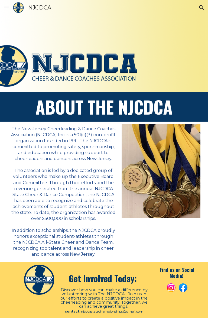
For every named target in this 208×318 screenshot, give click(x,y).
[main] (104, 106)
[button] (6, 7)
